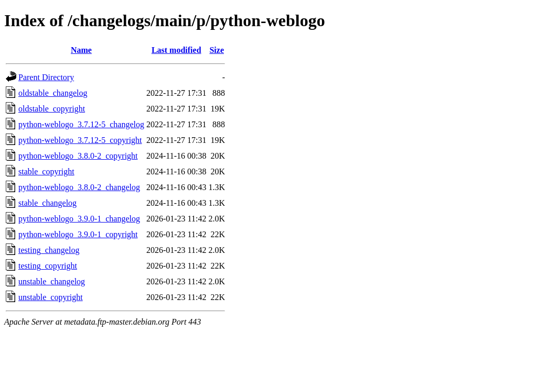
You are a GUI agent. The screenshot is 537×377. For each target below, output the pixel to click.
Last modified (176, 50)
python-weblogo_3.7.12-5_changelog (81, 124)
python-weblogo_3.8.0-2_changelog (79, 187)
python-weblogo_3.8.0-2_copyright (78, 155)
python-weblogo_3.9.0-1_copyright (78, 234)
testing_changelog (48, 250)
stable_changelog (47, 202)
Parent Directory (46, 77)
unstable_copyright (50, 297)
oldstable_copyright (51, 108)
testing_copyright (47, 265)
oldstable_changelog (53, 92)
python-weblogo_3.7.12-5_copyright (80, 140)
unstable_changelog (51, 281)
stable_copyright (46, 171)
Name (81, 50)
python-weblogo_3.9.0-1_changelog (79, 218)
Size (216, 50)
